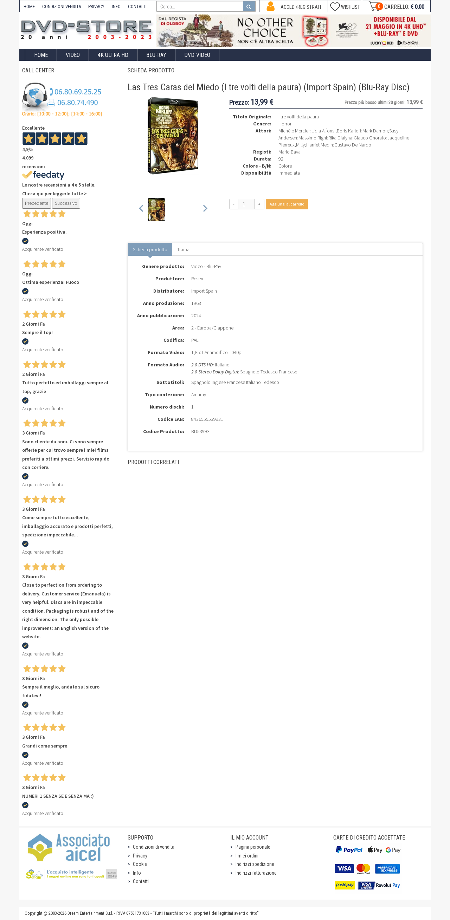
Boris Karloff (349, 131)
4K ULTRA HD (113, 55)
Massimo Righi (312, 138)
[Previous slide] (141, 209)
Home (41, 55)
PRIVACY (96, 6)
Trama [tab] (183, 249)
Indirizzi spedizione (255, 864)
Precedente (36, 203)
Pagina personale (253, 847)
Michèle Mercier (294, 131)
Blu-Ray (156, 55)
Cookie (140, 864)
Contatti (141, 881)
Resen (197, 278)
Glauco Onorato (370, 138)
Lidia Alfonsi (323, 131)
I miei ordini (247, 856)
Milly (300, 145)
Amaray (198, 394)
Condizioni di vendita (153, 847)
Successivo (66, 203)
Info (137, 873)
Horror (284, 123)
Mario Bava (289, 152)
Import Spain (204, 291)
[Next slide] (204, 209)
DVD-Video (197, 55)
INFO (116, 6)
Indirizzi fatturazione (256, 873)
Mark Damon (375, 131)
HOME (29, 6)
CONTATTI (137, 6)
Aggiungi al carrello (287, 204)
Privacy (140, 856)
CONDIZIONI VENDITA (61, 6)
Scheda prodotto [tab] (150, 249)
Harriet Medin (319, 145)
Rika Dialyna (340, 138)
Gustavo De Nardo (352, 145)
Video (73, 55)
